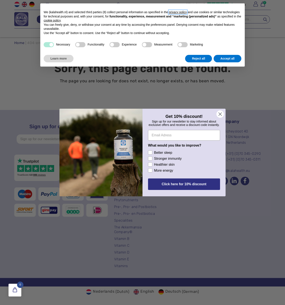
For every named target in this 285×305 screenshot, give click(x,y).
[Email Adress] (184, 135)
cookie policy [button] (52, 255)
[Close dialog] (220, 114)
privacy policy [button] (178, 247)
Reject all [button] (198, 293)
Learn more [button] (58, 293)
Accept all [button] (227, 293)
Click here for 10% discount (184, 184)
